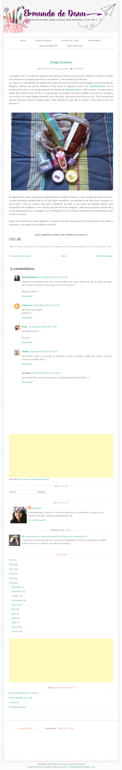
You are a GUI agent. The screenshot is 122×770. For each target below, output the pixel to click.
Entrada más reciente (20, 255)
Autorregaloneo (59, 247)
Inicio (22, 40)
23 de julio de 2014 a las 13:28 (42, 326)
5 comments (78, 69)
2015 (11, 578)
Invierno (81, 247)
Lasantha (64, 767)
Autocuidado (43, 247)
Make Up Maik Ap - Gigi (20, 697)
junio (14, 613)
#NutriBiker (94, 40)
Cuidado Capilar (43, 40)
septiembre (17, 600)
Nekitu (25, 351)
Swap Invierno (61, 62)
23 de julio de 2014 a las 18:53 (43, 351)
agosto (15, 604)
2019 (11, 559)
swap (109, 247)
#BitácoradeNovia (48, 46)
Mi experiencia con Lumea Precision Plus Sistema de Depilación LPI (54, 536)
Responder (27, 295)
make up (90, 247)
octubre (15, 595)
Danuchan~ (47, 69)
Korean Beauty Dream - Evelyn (23, 692)
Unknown (27, 305)
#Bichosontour (75, 46)
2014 (11, 582)
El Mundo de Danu (59, 764)
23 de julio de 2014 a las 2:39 (46, 305)
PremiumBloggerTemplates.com (82, 767)
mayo (14, 617)
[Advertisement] (61, 455)
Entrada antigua (104, 255)
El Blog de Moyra (17, 706)
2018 (11, 564)
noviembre (17, 591)
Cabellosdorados (97, 86)
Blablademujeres (73, 89)
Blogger (82, 764)
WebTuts (39, 767)
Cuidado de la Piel (70, 40)
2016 (11, 573)
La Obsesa (14, 702)
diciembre (16, 586)
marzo (15, 626)
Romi (25, 326)
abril (14, 622)
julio (14, 609)
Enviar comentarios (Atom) (35, 479)
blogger (72, 247)
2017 (11, 569)
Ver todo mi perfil (37, 519)
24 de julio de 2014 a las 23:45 (46, 372)
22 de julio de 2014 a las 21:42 (54, 277)
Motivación (100, 247)
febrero (15, 631)
